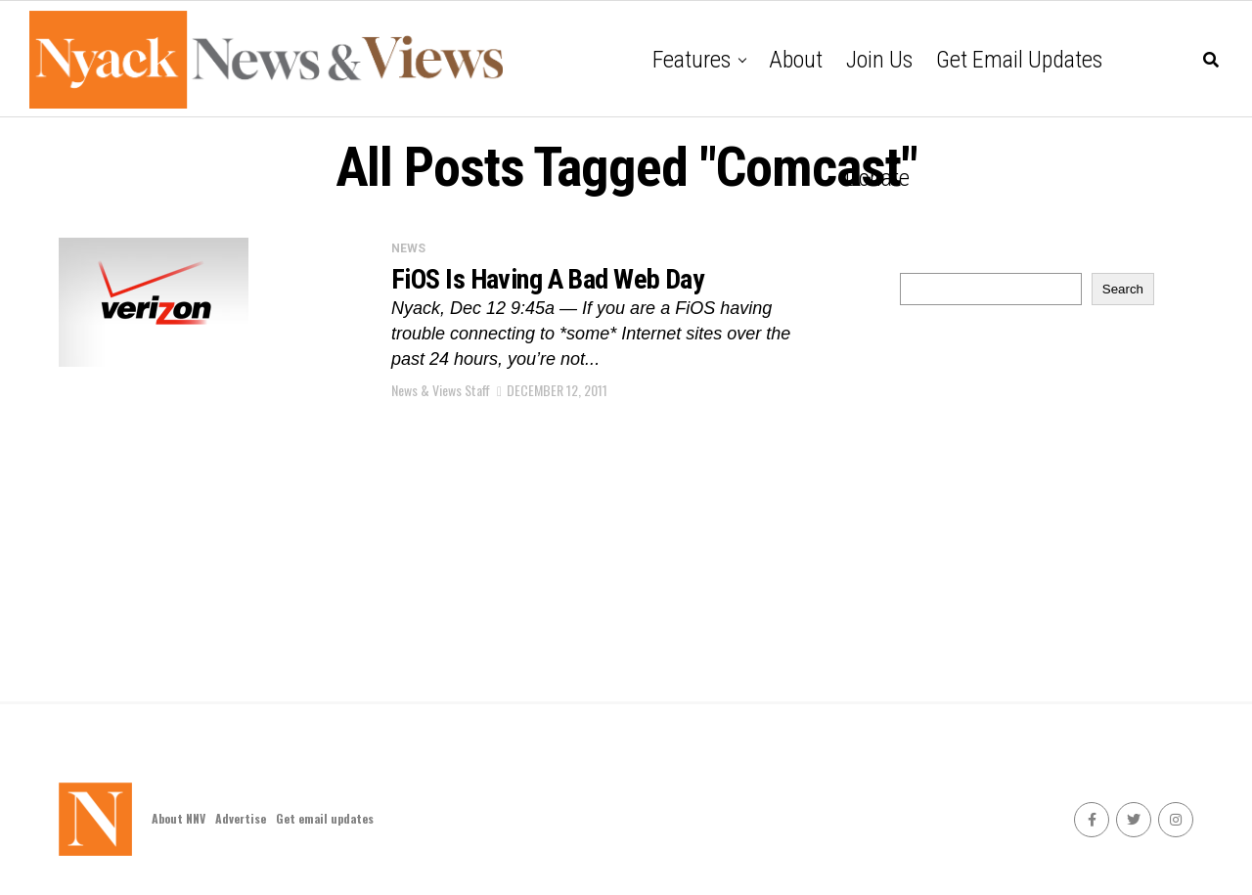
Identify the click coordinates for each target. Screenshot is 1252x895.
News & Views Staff (440, 390)
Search (1122, 289)
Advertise (240, 818)
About (796, 59)
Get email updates (1019, 59)
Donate (877, 178)
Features (691, 59)
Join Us (879, 59)
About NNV (178, 818)
